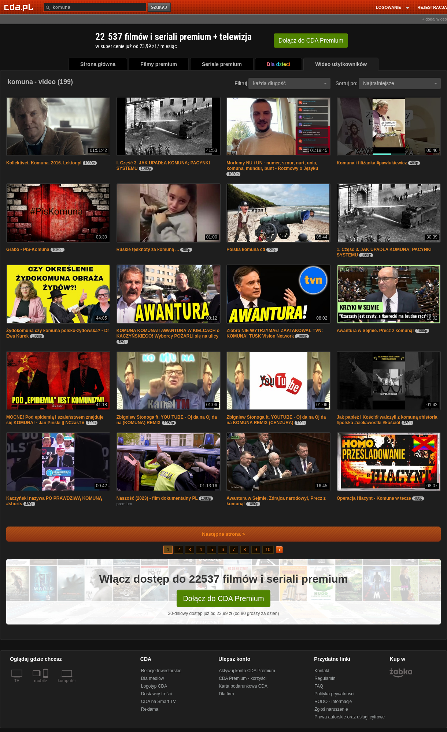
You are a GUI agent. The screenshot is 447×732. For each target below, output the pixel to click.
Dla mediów (152, 678)
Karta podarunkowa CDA (243, 686)
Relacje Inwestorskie (161, 670)
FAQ (318, 686)
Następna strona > (218, 534)
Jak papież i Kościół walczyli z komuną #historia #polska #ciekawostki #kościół (387, 420)
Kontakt (321, 670)
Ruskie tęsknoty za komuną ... (148, 249)
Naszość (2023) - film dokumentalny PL (157, 498)
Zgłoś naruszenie (331, 709)
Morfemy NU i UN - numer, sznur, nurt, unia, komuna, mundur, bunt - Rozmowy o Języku (272, 165)
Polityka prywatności (334, 693)
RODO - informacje (333, 701)
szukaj (160, 7)
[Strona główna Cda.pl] (20, 7)
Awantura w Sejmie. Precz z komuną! (375, 330)
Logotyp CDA (154, 686)
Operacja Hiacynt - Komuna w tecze (374, 498)
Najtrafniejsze (400, 83)
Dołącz (310, 40)
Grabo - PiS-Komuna (27, 249)
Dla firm (226, 693)
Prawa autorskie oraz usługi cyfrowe (349, 717)
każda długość (290, 83)
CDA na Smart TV (158, 701)
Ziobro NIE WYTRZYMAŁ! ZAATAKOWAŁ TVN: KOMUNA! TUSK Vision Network (274, 333)
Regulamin (324, 678)
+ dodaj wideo (434, 19)
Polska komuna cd (246, 249)
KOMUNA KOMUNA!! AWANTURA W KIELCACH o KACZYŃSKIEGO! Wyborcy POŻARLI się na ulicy (168, 333)
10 (268, 549)
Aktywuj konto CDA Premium (247, 670)
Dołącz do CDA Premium (223, 598)
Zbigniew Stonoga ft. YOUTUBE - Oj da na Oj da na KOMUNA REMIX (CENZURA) (276, 420)
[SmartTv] (46, 685)
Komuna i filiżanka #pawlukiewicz (372, 162)
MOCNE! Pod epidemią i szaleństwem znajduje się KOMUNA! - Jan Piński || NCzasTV (54, 420)
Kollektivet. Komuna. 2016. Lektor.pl (43, 162)
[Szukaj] (95, 7)
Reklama (149, 709)
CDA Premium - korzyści (242, 678)
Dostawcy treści (156, 693)
